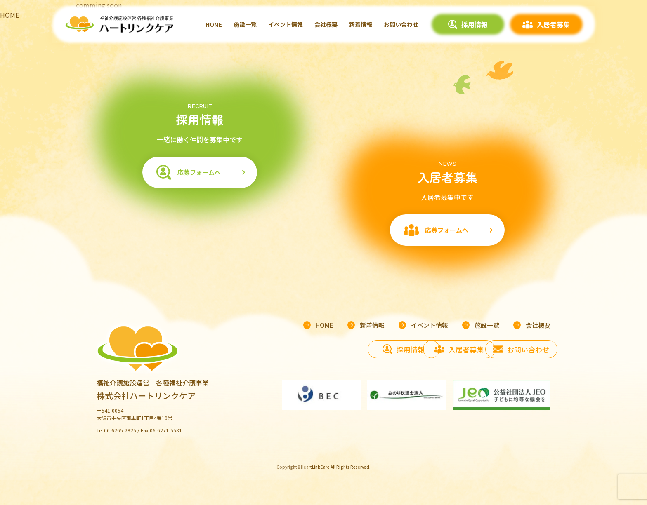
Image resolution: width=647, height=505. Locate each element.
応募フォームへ (199, 172)
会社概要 (326, 24)
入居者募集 (553, 24)
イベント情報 (285, 24)
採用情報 (474, 24)
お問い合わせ (401, 24)
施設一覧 (245, 24)
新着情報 (360, 24)
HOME (213, 24)
